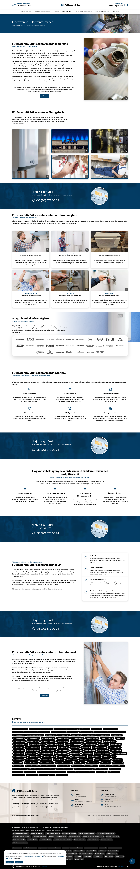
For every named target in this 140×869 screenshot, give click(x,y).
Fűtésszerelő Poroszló (92, 763)
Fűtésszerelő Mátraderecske (45, 753)
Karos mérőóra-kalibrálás (39, 836)
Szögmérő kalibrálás (93, 840)
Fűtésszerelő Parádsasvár (86, 759)
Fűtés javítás (103, 848)
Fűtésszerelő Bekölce (30, 732)
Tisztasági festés (79, 859)
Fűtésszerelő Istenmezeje (99, 747)
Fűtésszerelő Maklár (87, 753)
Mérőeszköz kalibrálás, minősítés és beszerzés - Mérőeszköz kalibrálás (40, 827)
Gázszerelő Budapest (79, 850)
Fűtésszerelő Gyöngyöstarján (73, 744)
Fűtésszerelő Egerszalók (92, 738)
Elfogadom (9, 862)
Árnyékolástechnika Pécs (30, 848)
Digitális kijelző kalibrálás (69, 833)
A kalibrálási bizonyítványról (20, 833)
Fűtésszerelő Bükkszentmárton (35, 735)
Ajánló (89, 816)
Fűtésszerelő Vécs (101, 772)
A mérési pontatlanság (37, 833)
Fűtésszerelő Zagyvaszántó (47, 775)
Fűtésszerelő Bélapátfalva (110, 729)
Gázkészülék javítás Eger (42, 12)
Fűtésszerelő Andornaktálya (20, 729)
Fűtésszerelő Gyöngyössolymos (55, 744)
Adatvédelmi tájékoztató (120, 816)
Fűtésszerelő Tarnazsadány (100, 769)
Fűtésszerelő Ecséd (117, 735)
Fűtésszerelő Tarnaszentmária (64, 769)
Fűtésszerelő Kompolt (63, 750)
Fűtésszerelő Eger (26, 12)
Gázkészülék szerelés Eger (84, 12)
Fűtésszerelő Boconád (100, 732)
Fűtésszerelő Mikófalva (34, 756)
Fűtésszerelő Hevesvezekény (49, 747)
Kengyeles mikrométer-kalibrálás (58, 836)
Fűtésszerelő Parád (117, 759)
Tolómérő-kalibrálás (106, 840)
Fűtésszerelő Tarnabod (118, 766)
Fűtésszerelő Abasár (47, 729)
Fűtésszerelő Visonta (114, 772)
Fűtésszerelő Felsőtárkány (47, 741)
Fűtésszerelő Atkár (17, 732)
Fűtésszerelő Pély (17, 763)
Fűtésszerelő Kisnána (116, 750)
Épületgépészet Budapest (91, 848)
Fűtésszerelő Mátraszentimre (102, 753)
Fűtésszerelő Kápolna (18, 750)
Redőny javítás (87, 856)
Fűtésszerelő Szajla (18, 766)
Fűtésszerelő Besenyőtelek (58, 732)
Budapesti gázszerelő (54, 848)
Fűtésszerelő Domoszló (103, 735)
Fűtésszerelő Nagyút (18, 759)
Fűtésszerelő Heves (18, 747)
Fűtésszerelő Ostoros (71, 759)
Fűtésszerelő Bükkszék (19, 735)
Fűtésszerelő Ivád (86, 747)
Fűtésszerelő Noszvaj (45, 759)
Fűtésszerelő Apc (85, 729)
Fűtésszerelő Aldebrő (60, 729)
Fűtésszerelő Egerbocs (19, 738)
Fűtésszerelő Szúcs (77, 766)
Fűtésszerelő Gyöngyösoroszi (37, 744)
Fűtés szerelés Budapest (115, 848)
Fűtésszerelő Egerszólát (77, 738)
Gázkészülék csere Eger (102, 12)
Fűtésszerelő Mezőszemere (119, 753)
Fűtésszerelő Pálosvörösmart (102, 759)
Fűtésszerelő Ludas (31, 753)
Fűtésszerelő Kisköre (90, 750)
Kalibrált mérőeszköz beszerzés (21, 836)
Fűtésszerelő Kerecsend (115, 747)
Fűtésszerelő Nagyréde (32, 759)
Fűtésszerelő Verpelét (18, 775)
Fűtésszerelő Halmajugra (89, 744)
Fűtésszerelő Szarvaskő (32, 766)
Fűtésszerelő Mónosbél (64, 756)
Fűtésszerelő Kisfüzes (76, 750)
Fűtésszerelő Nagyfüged (49, 756)
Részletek (44, 866)
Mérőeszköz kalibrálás (19, 840)
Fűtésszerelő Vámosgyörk (74, 772)
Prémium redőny (68, 856)
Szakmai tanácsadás (79, 840)
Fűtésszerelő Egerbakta (33, 738)
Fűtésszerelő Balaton (43, 732)
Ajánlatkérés (44, 96)
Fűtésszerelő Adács (35, 729)
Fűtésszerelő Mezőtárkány (19, 756)
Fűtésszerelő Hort (63, 747)
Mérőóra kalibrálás (32, 840)
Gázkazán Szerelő (67, 850)
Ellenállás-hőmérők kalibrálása (87, 833)
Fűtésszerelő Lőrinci (18, 753)
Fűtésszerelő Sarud (118, 763)
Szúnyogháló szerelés (66, 859)
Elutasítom (19, 862)
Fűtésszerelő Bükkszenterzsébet (116, 732)
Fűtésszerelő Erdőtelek (19, 741)
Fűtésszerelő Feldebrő (62, 741)
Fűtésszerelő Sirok (105, 763)
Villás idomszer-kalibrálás (20, 843)
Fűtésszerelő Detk (76, 735)
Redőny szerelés (109, 856)
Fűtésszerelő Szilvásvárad (90, 766)
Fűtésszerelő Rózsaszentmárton (64, 763)
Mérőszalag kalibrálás (45, 840)
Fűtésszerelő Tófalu (30, 772)
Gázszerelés (66, 848)
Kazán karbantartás (113, 850)
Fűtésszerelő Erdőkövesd (107, 738)
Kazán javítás (102, 850)
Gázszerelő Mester (91, 850)
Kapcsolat (116, 12)
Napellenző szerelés (112, 853)
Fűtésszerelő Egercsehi (63, 738)
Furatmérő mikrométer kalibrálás (106, 833)
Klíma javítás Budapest (71, 853)
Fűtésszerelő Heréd (103, 744)
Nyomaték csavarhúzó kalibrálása (63, 840)
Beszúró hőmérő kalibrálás (53, 833)
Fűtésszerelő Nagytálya (94, 756)
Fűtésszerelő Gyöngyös (109, 741)
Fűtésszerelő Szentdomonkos (47, 766)
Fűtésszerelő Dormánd (89, 735)
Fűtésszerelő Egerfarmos (48, 738)
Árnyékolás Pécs (17, 848)
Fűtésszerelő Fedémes (33, 741)
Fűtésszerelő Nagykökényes (79, 756)
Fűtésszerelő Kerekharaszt (48, 750)
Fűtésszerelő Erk (120, 738)
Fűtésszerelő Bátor (96, 729)
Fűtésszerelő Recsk (79, 763)
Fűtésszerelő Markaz (74, 753)
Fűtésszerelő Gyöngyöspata (20, 744)
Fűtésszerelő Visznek (32, 775)
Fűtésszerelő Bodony (73, 732)
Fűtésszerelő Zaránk (62, 775)
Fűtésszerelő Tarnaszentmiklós (83, 769)
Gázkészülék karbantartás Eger (63, 12)
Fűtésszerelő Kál (75, 747)
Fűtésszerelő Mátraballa (61, 753)
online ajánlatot (116, 6)
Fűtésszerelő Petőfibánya (31, 763)
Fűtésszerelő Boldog (87, 732)
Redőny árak (78, 856)
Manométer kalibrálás (75, 836)
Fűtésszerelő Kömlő (103, 750)
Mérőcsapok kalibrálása (112, 836)
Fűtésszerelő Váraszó (88, 772)
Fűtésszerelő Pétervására (46, 763)
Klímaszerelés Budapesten (85, 853)
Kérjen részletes (118, 3)
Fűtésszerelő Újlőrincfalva (58, 772)
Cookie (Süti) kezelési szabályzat (101, 816)
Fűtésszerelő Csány (51, 735)
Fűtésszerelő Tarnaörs (48, 769)
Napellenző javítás (99, 853)
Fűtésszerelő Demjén (63, 735)
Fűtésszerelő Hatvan (116, 744)
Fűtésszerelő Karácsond (33, 750)
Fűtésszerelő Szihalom (63, 766)
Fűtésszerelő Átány (73, 729)
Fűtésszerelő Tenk (17, 772)
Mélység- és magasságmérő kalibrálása (93, 836)
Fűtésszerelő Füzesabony (77, 741)
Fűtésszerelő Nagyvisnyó (109, 756)
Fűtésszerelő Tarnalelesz (19, 769)
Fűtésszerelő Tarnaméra (34, 769)
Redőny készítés (98, 856)
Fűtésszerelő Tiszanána (44, 772)
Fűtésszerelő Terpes (115, 769)
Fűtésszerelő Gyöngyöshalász (93, 741)
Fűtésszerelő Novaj (58, 759)
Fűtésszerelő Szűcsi (105, 766)
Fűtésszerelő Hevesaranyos (32, 747)
